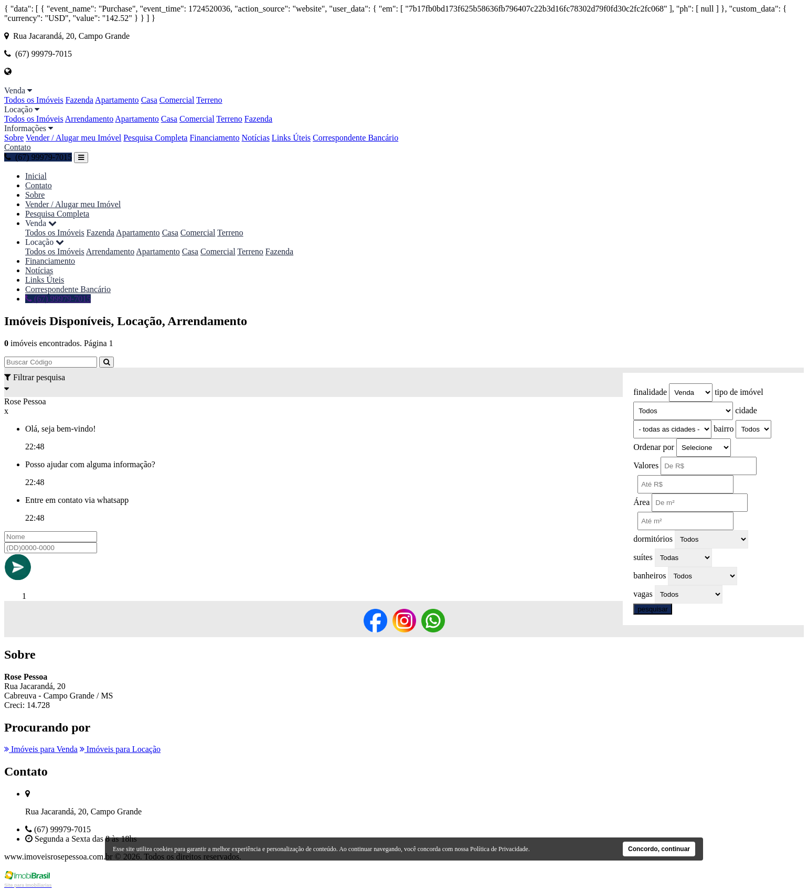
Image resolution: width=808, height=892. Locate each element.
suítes (642, 557)
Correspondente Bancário (355, 137)
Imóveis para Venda (41, 749)
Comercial (177, 99)
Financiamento (214, 137)
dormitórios (653, 538)
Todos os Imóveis (33, 99)
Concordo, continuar (659, 849)
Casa (149, 99)
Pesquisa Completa (155, 137)
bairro (723, 428)
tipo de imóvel (739, 392)
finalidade (650, 392)
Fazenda (79, 99)
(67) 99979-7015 (38, 157)
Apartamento (117, 99)
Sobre (14, 137)
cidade (746, 410)
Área (641, 502)
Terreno (209, 99)
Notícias (256, 137)
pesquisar (652, 609)
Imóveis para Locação (120, 749)
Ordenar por (653, 447)
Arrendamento (89, 118)
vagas (642, 593)
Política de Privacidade (499, 849)
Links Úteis (291, 137)
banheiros (649, 575)
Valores (645, 465)
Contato (17, 147)
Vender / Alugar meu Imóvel (73, 137)
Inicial (36, 175)
